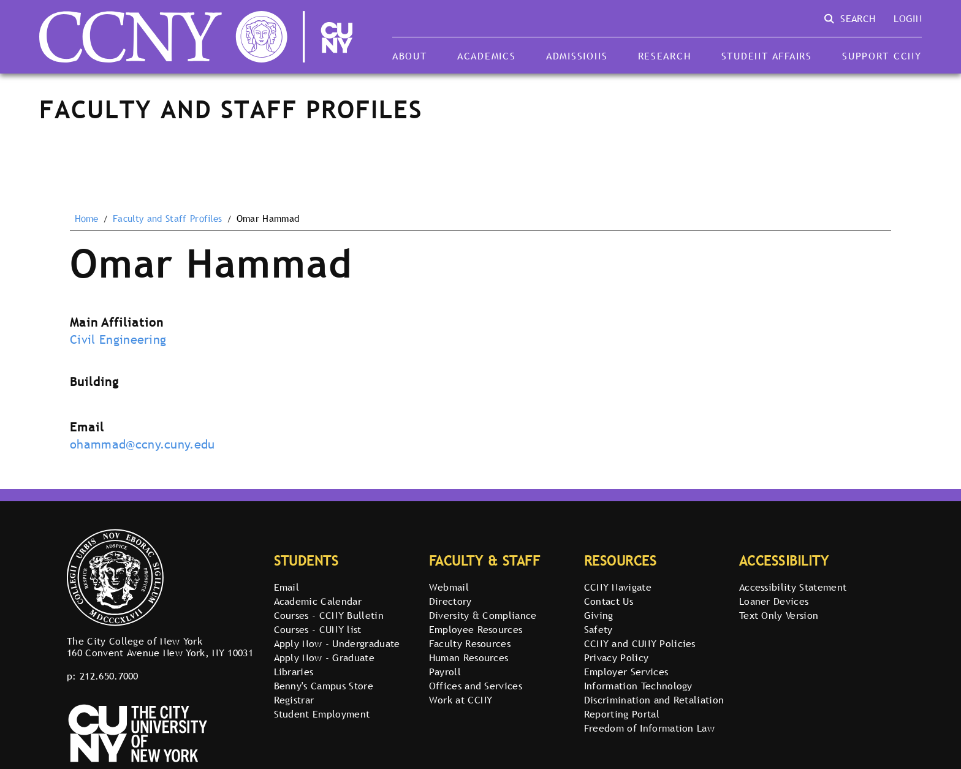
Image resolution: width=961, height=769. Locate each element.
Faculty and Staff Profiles (167, 218)
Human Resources (469, 657)
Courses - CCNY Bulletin (329, 615)
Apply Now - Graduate (324, 657)
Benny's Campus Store (323, 685)
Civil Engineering (118, 339)
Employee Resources (476, 629)
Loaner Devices (773, 601)
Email (287, 587)
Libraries (294, 671)
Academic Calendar (318, 601)
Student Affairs (766, 56)
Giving (598, 615)
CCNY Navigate (617, 587)
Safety (598, 629)
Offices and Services (475, 685)
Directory (450, 601)
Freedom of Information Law (649, 728)
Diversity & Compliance (483, 615)
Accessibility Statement (792, 587)
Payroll (445, 671)
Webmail (449, 587)
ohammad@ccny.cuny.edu (142, 444)
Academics (486, 56)
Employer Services (626, 671)
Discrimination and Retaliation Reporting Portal (654, 707)
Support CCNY (882, 56)
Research (664, 56)
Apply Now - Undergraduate (337, 643)
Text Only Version (778, 615)
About (409, 56)
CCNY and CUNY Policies (640, 643)
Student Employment (322, 714)
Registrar (294, 699)
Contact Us (608, 601)
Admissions (576, 56)
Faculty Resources (470, 643)
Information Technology (638, 685)
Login (908, 18)
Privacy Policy (616, 657)
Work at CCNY (461, 699)
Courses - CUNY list (318, 629)
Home (87, 218)
